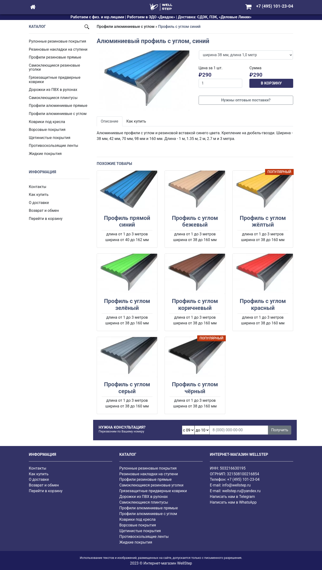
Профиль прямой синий (127, 221)
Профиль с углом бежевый (195, 221)
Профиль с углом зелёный (127, 304)
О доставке (39, 202)
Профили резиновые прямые (55, 57)
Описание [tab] (109, 121)
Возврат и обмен (44, 210)
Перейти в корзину (45, 218)
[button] (104, 80)
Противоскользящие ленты (53, 145)
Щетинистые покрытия (49, 137)
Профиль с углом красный (263, 304)
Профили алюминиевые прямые (58, 105)
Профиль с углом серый (127, 388)
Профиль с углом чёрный (195, 388)
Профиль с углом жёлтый (263, 221)
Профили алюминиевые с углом (57, 113)
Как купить (39, 194)
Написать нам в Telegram (232, 496)
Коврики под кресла (47, 121)
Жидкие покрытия (45, 153)
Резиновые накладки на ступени (58, 49)
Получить (279, 430)
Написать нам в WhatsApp (233, 502)
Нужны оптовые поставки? (246, 100)
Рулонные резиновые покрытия (57, 41)
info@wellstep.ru (236, 485)
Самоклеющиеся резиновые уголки (54, 67)
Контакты (37, 186)
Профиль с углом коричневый (195, 304)
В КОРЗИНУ (271, 83)
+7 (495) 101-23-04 (243, 479)
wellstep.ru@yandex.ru (241, 491)
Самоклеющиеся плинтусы (53, 97)
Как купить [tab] (136, 121)
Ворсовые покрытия (47, 129)
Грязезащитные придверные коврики (54, 79)
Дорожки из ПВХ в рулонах (53, 89)
